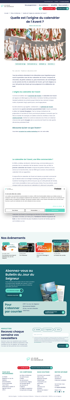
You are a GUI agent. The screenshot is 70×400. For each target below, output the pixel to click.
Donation (39, 388)
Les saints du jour (24, 377)
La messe (4, 377)
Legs (38, 385)
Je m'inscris (63, 345)
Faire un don (40, 377)
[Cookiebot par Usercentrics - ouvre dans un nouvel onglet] (55, 189)
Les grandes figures (25, 383)
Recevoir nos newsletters (58, 377)
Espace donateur (65, 1)
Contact (56, 1)
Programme (49, 329)
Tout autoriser (55, 210)
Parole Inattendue (7, 383)
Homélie (38, 329)
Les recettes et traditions (24, 386)
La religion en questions (26, 388)
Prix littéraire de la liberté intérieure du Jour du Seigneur (9, 257)
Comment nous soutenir (43, 375)
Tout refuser (15, 210)
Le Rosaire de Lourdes (60, 255)
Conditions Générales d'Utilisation (26, 396)
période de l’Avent (47, 107)
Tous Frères (5, 385)
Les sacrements (24, 380)
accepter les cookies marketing (28, 131)
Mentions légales (13, 396)
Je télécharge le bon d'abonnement (54, 312)
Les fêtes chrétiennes (25, 375)
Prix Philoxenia (23, 255)
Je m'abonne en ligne (15, 290)
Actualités (54, 5)
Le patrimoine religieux (26, 382)
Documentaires (6, 381)
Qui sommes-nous (48, 1)
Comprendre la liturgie (26, 390)
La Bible (22, 378)
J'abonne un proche (14, 295)
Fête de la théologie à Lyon (43, 256)
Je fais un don (49, 8)
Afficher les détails (57, 206)
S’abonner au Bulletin (60, 380)
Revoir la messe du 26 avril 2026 (41, 368)
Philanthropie (40, 380)
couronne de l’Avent (34, 96)
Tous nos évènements (61, 241)
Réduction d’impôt (42, 378)
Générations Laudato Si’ (8, 386)
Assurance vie (41, 387)
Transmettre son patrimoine (41, 382)
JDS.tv (58, 329)
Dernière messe (63, 8)
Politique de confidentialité (41, 396)
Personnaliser (35, 210)
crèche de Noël (17, 118)
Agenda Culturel (6, 388)
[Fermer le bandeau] (64, 188)
